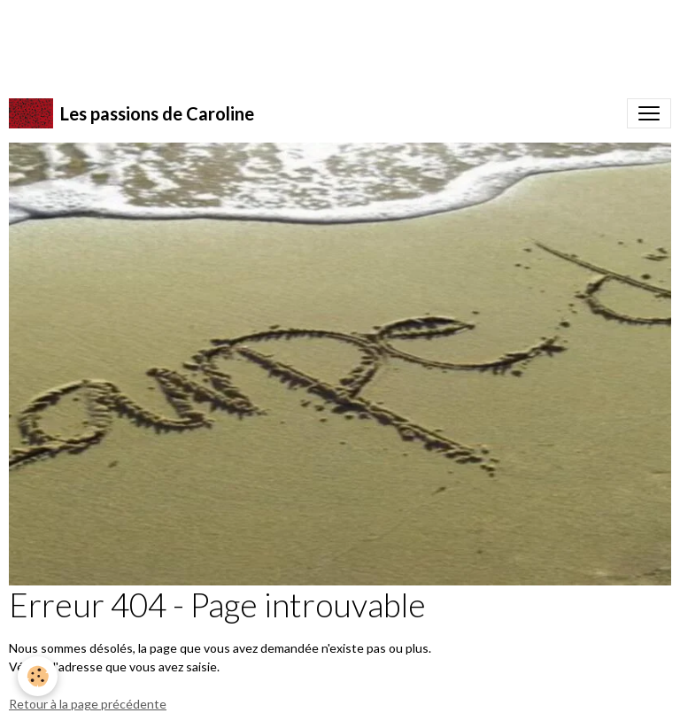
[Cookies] (38, 676)
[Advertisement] (322, 40)
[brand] (131, 113)
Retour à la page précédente (87, 703)
